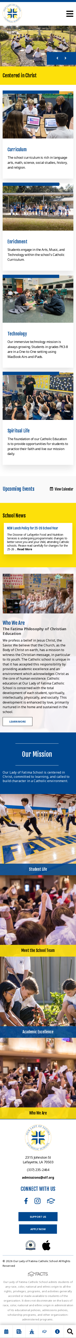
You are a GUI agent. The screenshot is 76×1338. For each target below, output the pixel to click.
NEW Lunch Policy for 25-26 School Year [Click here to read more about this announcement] (32, 528)
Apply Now (38, 1229)
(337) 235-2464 (38, 1170)
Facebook (26, 1201)
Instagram (37, 1201)
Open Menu (69, 14)
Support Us (38, 1217)
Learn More (17, 721)
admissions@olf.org (38, 1177)
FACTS (51, 1201)
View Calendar (61, 489)
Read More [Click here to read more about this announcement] (24, 549)
